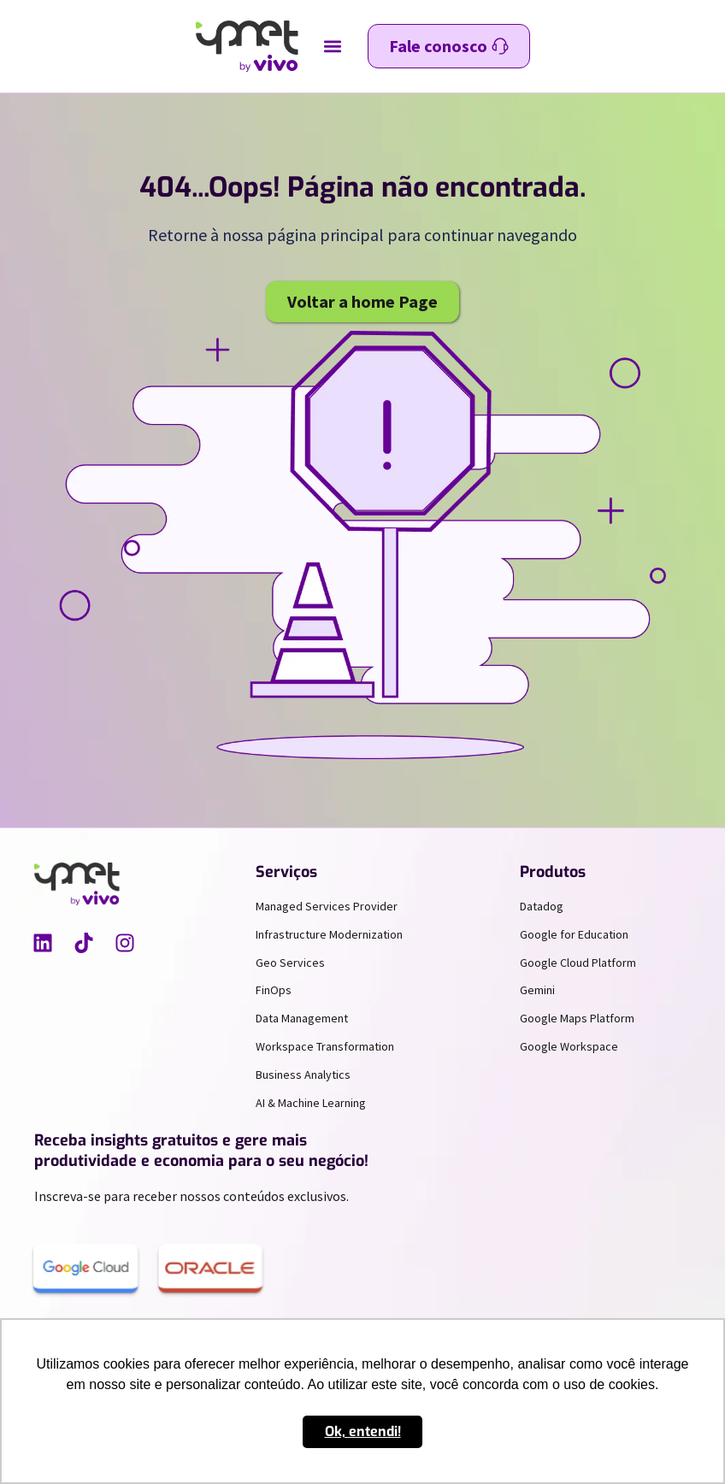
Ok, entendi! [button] (363, 1431)
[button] (333, 46)
